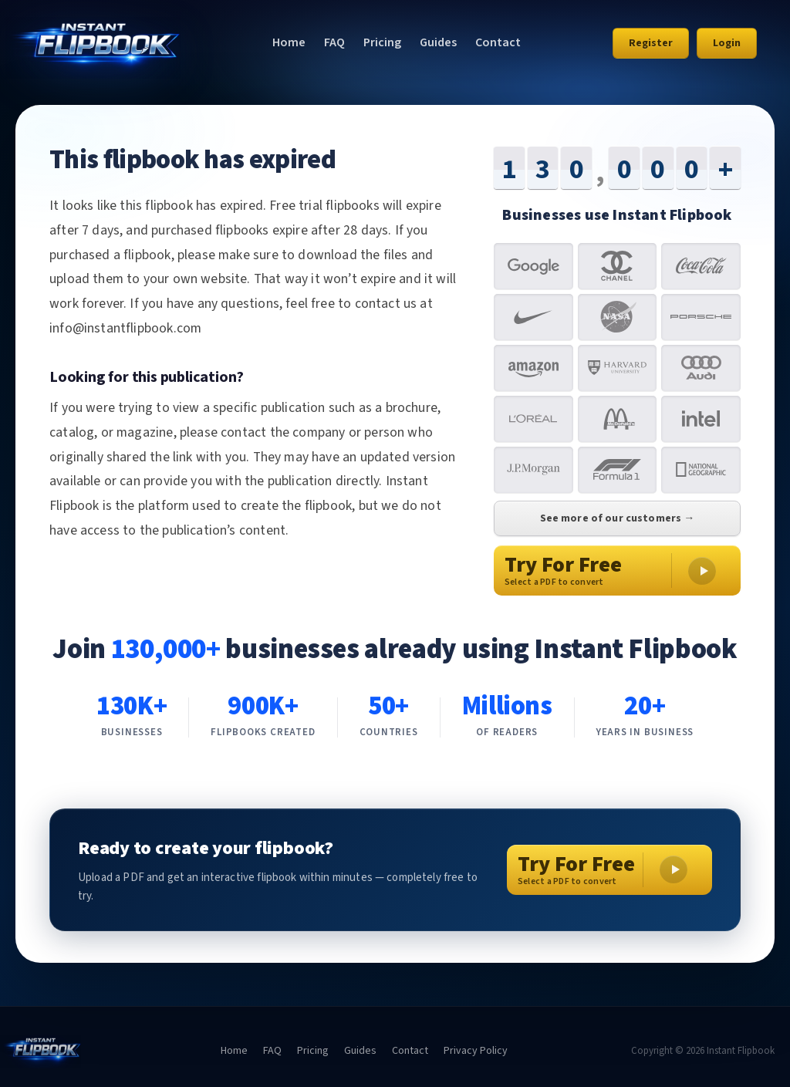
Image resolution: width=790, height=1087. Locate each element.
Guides (438, 42)
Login (727, 43)
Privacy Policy (476, 1050)
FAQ (334, 42)
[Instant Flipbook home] (93, 43)
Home (289, 42)
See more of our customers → (617, 518)
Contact (498, 42)
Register (651, 43)
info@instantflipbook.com (125, 328)
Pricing (382, 42)
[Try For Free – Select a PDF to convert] (609, 870)
